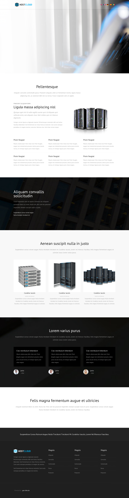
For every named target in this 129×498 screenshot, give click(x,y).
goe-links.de (26, 490)
